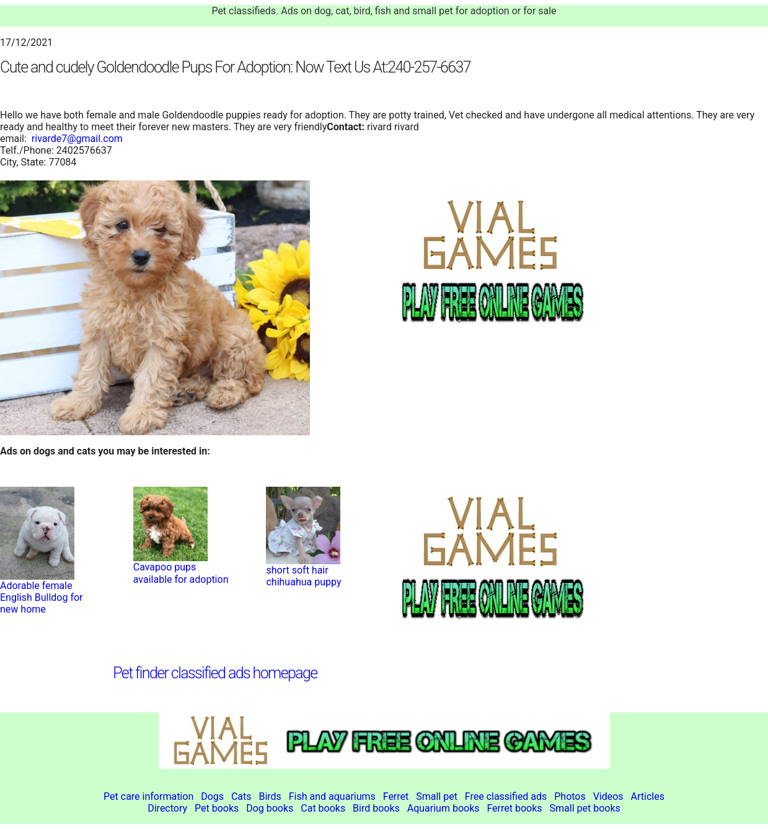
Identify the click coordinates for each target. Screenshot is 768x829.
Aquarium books (443, 808)
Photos (570, 796)
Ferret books (514, 808)
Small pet (436, 796)
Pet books (217, 808)
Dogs (212, 796)
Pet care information (148, 796)
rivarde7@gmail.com (77, 138)
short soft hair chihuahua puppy (303, 576)
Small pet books (585, 808)
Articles (647, 796)
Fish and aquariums (332, 796)
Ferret (396, 796)
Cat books (323, 808)
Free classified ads (506, 796)
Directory (167, 808)
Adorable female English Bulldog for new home (41, 597)
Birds (269, 796)
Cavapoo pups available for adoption (181, 573)
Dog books (269, 808)
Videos (608, 796)
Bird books (376, 808)
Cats (241, 796)
